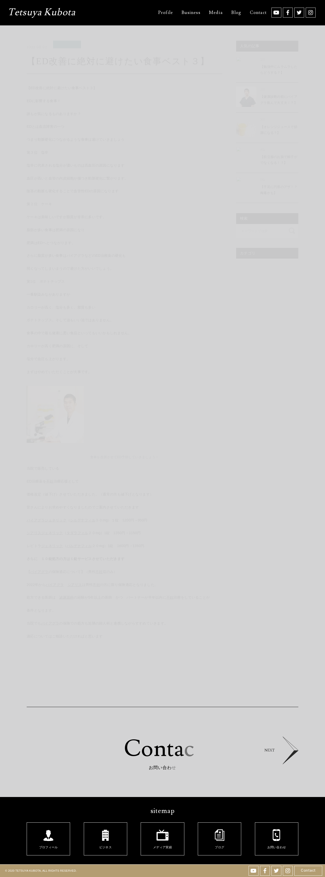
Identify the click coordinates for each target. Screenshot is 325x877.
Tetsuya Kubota (41, 13)
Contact (308, 870)
